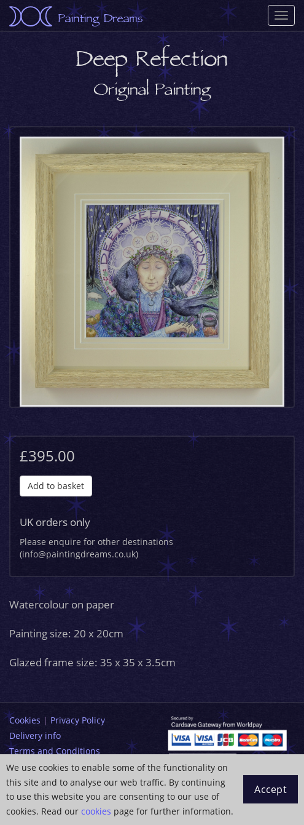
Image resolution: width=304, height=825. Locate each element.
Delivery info (35, 735)
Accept (270, 789)
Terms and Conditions (54, 751)
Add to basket (56, 486)
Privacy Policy (77, 720)
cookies (96, 811)
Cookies (25, 720)
